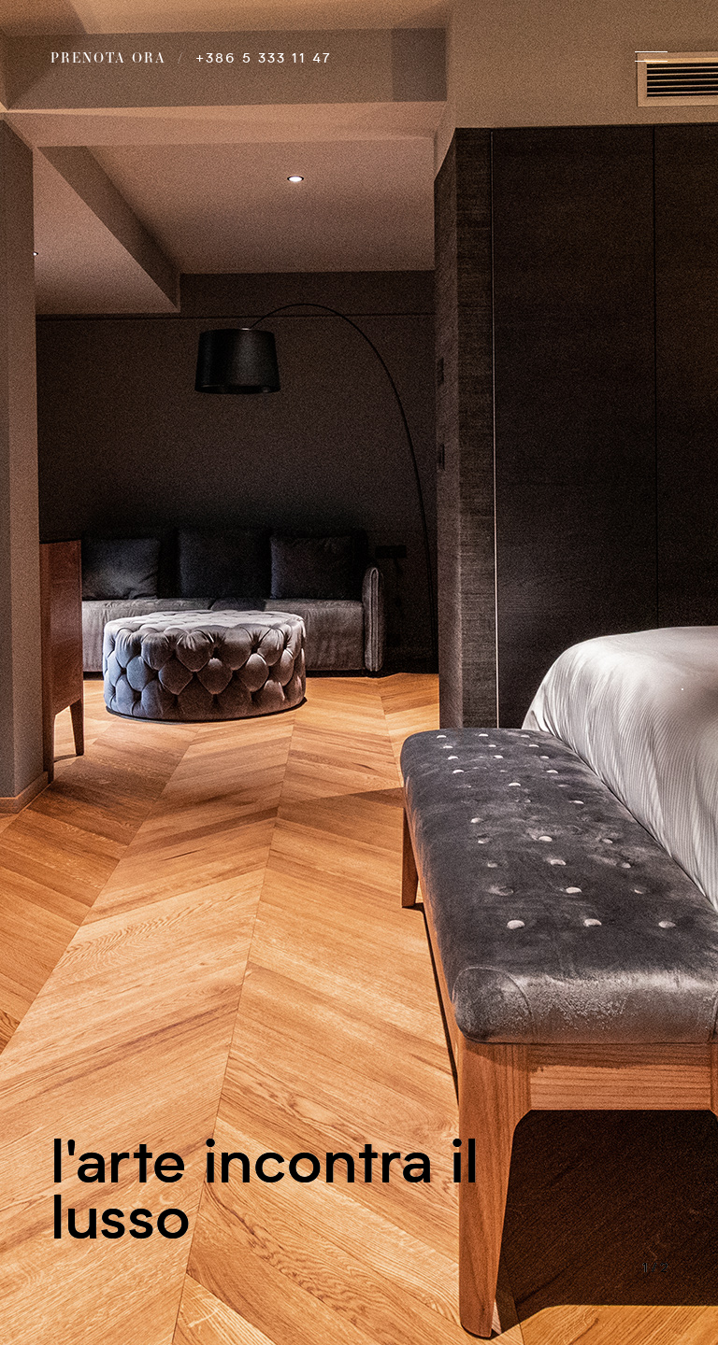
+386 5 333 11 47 (263, 58)
